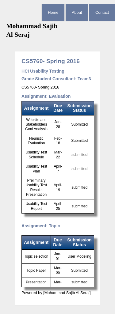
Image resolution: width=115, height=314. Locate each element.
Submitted (79, 124)
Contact (102, 12)
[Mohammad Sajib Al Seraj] (66, 292)
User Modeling (79, 256)
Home (53, 12)
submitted (79, 155)
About (77, 12)
